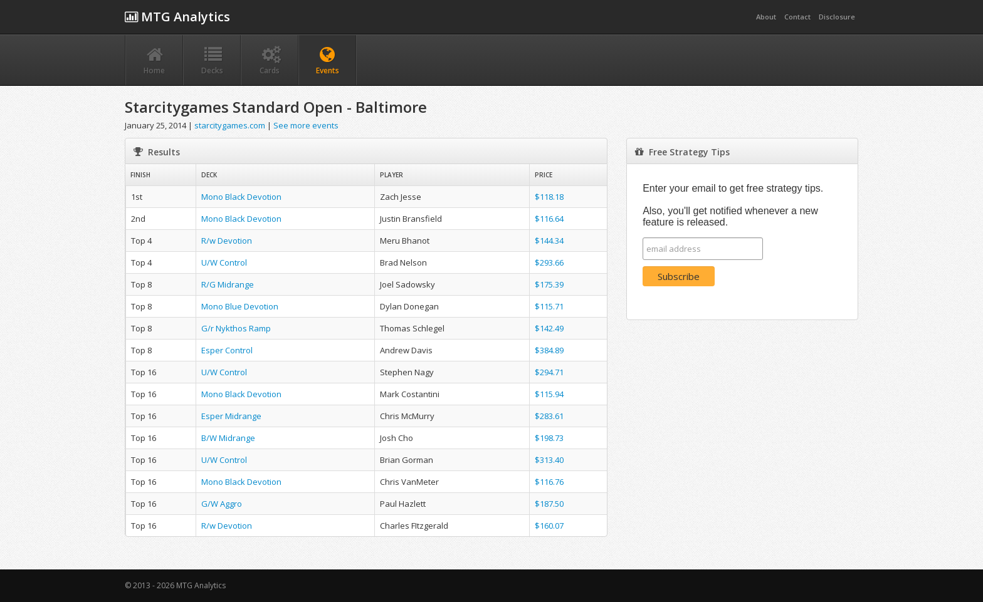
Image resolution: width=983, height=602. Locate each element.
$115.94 (549, 394)
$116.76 (549, 481)
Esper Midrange (231, 416)
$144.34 (549, 240)
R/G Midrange (227, 284)
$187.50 (549, 503)
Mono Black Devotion (241, 196)
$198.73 (549, 438)
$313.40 (549, 459)
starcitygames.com (229, 125)
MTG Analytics (177, 16)
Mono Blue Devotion (239, 306)
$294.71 (549, 372)
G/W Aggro (221, 503)
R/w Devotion (226, 240)
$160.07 (549, 525)
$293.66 (549, 262)
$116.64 (549, 218)
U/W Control (224, 262)
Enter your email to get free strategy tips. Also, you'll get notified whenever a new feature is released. (733, 205)
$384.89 (549, 350)
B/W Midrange (228, 438)
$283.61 (549, 416)
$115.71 (549, 306)
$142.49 (549, 328)
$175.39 (549, 284)
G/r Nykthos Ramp (236, 328)
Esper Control (227, 350)
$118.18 (549, 196)
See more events (306, 125)
